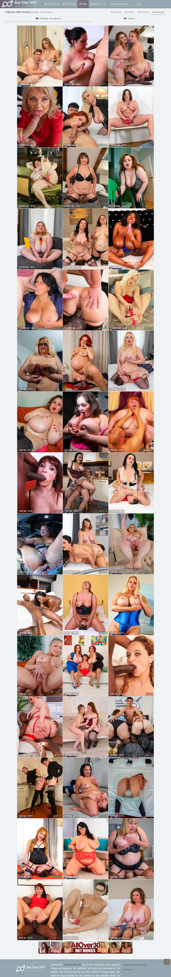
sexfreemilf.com (72, 964)
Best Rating (129, 12)
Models (96, 3)
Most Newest (116, 12)
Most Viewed (143, 12)
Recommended (158, 12)
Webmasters (128, 970)
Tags (83, 3)
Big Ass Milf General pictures (135, 965)
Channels (69, 3)
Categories (52, 3)
